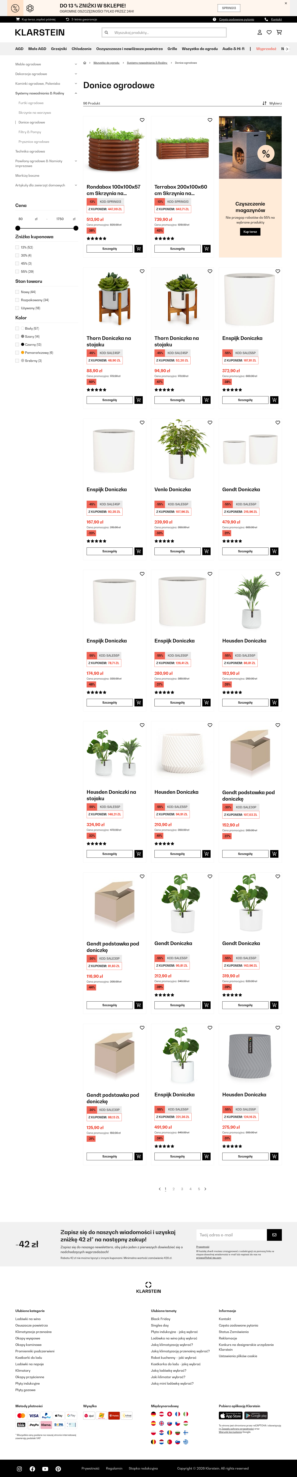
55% (27, 271)
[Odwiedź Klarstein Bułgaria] (177, 1432)
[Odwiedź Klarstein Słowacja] (169, 1423)
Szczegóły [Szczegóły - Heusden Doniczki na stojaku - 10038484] (109, 853)
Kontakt (276, 19)
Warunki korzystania (230, 1432)
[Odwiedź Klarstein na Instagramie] (19, 1469)
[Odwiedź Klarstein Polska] (153, 1432)
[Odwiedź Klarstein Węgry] (185, 1423)
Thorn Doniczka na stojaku (109, 341)
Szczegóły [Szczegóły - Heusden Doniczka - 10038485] (177, 853)
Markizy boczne (27, 175)
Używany (30, 308)
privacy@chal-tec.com (208, 1257)
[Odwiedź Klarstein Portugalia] (169, 1441)
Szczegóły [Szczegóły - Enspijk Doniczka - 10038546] (177, 1156)
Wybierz (271, 103)
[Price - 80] (27, 219)
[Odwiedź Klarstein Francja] (177, 1414)
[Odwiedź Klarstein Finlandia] (185, 1432)
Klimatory (22, 1370)
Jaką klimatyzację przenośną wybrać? (180, 1351)
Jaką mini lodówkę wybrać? (172, 1383)
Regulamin (114, 1468)
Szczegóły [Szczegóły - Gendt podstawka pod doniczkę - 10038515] (109, 1156)
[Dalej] (287, 49)
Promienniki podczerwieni (35, 1351)
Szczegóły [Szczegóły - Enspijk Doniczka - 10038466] (245, 400)
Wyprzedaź (266, 49)
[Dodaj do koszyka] (138, 249)
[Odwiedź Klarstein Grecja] (185, 1442)
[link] (114, 147)
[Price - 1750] (65, 219)
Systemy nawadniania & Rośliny (39, 93)
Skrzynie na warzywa (35, 113)
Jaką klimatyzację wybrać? (172, 1345)
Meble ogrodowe (28, 64)
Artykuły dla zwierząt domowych (40, 185)
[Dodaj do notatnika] (142, 120)
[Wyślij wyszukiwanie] (106, 32)
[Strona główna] (88, 62)
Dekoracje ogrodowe (31, 74)
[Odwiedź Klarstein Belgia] (153, 1441)
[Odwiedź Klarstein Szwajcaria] (169, 1414)
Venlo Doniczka (172, 489)
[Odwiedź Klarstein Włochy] (185, 1414)
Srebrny (31, 360)
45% (26, 263)
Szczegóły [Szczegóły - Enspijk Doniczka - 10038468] (109, 551)
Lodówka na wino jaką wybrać (174, 1338)
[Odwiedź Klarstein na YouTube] (45, 1469)
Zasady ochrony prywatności (237, 1428)
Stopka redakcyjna (143, 1468)
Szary (30, 336)
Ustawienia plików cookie (238, 1356)
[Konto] (260, 32)
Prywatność (202, 1246)
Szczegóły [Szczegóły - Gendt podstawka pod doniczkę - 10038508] (109, 1005)
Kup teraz (250, 231)
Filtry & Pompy (30, 132)
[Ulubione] (269, 32)
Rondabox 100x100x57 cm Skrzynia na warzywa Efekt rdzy (114, 190)
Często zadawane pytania (236, 19)
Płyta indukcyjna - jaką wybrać (174, 1332)
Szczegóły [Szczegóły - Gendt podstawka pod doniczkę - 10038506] (245, 853)
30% (26, 255)
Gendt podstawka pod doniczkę (248, 795)
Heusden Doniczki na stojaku (111, 795)
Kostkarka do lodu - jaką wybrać (176, 1364)
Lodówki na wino (28, 1319)
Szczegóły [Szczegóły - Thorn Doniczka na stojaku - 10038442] (109, 400)
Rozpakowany (35, 300)
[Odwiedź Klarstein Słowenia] (177, 1441)
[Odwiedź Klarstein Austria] (161, 1414)
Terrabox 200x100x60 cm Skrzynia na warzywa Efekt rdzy (180, 190)
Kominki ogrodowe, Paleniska (37, 83)
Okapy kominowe (28, 1345)
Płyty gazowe (25, 1390)
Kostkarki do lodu (28, 1358)
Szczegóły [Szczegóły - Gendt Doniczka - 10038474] (245, 551)
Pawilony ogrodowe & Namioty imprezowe (38, 163)
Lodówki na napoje (29, 1364)
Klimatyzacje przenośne (33, 1332)
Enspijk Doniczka (242, 338)
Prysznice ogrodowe (34, 142)
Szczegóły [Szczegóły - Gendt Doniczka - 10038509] (177, 1005)
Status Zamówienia (234, 1332)
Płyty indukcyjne (27, 1383)
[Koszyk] (279, 32)
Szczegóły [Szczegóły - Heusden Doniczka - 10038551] (245, 1156)
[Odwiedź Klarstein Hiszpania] (153, 1423)
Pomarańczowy (37, 352)
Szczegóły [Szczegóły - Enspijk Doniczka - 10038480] (177, 702)
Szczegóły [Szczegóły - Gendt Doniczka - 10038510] (245, 1005)
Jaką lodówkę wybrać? (168, 1370)
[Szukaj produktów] (164, 32)
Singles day (160, 1325)
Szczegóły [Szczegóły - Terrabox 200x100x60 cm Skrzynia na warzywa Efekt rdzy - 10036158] (177, 248)
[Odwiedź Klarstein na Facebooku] (32, 1469)
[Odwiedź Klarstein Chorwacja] (161, 1432)
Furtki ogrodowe (31, 103)
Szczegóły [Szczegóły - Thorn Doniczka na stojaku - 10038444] (177, 400)
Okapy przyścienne (29, 1377)
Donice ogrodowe (32, 122)
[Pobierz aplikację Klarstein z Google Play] (256, 1416)
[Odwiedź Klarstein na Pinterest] (58, 1469)
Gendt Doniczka (241, 489)
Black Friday (160, 1319)
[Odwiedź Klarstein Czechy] (177, 1423)
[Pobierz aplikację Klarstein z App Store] (231, 1416)
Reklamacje (228, 1338)
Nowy (28, 292)
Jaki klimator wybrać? (168, 1377)
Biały (30, 328)
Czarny (31, 344)
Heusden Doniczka (244, 641)
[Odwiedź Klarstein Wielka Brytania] (161, 1423)
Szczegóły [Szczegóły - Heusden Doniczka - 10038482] (245, 702)
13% (27, 247)
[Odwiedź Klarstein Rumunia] (169, 1432)
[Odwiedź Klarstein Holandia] (161, 1441)
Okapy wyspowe (27, 1338)
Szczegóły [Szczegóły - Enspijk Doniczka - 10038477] (109, 702)
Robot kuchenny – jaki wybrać (173, 1358)
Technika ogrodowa (30, 151)
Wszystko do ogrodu (106, 62)
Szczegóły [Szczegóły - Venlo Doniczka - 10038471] (177, 551)
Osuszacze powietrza (31, 1325)
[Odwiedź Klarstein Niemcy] (153, 1414)
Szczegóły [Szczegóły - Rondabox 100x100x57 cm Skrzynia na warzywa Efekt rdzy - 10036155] (109, 248)
